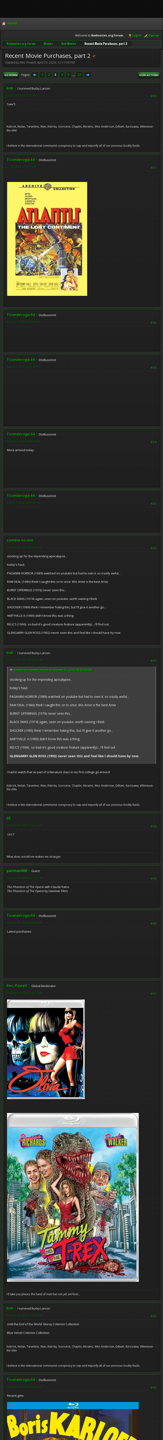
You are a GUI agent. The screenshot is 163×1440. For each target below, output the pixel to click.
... (74, 74)
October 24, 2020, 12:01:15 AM (24, 1386)
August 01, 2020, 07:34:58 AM (23, 321)
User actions (149, 74)
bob (10, 87)
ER (9, 818)
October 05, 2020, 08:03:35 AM (24, 547)
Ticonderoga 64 (21, 159)
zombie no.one (20, 539)
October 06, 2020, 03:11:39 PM (24, 877)
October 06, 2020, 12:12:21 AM (24, 825)
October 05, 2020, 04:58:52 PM (24, 659)
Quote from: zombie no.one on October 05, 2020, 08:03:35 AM (52, 670)
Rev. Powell (17, 985)
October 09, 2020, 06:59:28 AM (24, 922)
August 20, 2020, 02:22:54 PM (23, 366)
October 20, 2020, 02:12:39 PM (24, 1315)
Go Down (10, 74)
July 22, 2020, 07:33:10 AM (21, 95)
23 (79, 74)
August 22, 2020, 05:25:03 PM (23, 440)
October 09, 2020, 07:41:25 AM (24, 992)
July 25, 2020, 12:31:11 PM (21, 166)
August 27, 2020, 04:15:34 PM (23, 502)
